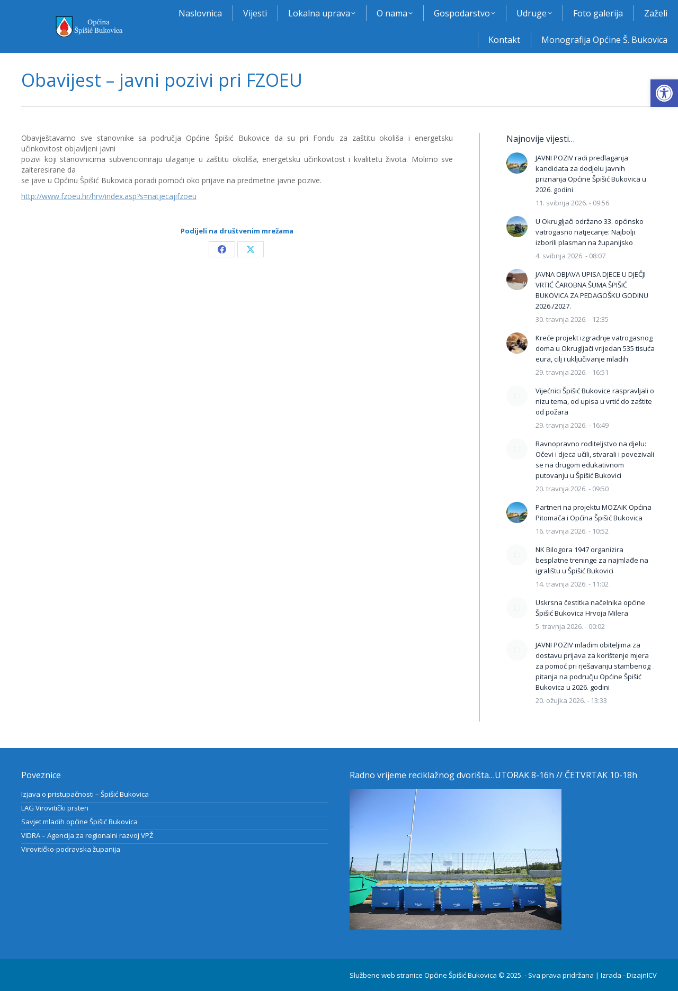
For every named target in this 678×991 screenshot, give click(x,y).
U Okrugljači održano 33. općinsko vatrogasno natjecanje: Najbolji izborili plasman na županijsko (590, 232)
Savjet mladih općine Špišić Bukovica (79, 821)
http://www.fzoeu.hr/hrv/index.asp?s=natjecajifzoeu (109, 196)
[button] (664, 93)
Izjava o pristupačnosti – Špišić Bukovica (85, 794)
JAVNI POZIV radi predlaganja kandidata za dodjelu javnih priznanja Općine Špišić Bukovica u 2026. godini (591, 173)
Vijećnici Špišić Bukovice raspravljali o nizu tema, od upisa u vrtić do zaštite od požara (595, 401)
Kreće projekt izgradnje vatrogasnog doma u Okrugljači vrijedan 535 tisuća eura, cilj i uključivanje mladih (595, 348)
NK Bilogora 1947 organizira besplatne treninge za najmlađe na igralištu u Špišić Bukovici (592, 560)
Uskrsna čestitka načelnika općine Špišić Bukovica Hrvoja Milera (590, 608)
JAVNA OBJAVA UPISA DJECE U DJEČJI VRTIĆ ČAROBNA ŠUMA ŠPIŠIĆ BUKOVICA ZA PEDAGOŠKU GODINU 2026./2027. (592, 290)
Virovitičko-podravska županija (70, 849)
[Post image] (517, 163)
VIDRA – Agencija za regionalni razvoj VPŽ (87, 835)
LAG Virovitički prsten (54, 808)
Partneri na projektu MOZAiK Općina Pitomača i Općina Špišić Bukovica (594, 512)
